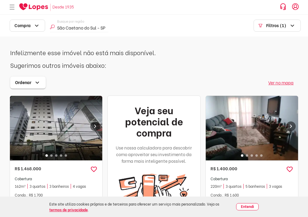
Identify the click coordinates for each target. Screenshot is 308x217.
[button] (93, 169)
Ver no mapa (281, 82)
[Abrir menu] (12, 7)
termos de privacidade (68, 209)
